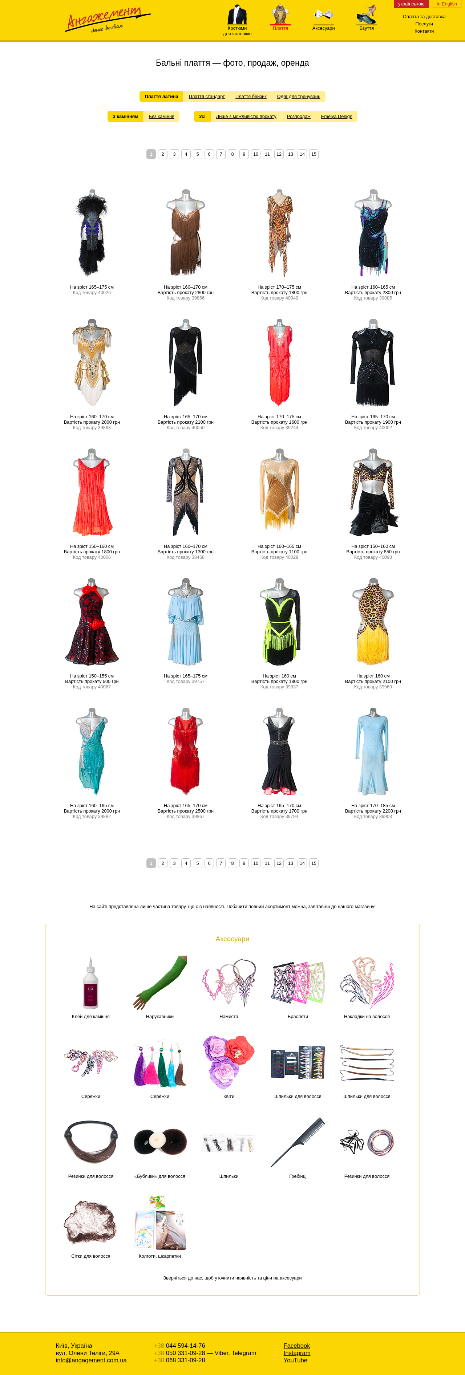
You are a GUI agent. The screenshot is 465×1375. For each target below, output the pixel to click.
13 (290, 154)
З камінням (125, 116)
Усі (202, 116)
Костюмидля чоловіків (237, 28)
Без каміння (161, 116)
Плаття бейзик (251, 96)
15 (313, 154)
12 (279, 154)
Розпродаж (299, 116)
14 (302, 154)
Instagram (297, 1353)
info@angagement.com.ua (91, 1360)
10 (255, 154)
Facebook (297, 1345)
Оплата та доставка (424, 16)
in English (447, 4)
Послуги (424, 24)
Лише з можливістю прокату (246, 116)
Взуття (366, 26)
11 (267, 154)
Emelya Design (336, 116)
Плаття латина (161, 96)
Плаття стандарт (207, 96)
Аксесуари (323, 26)
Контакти (424, 31)
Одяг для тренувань (298, 96)
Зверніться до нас (182, 1278)
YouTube (295, 1360)
